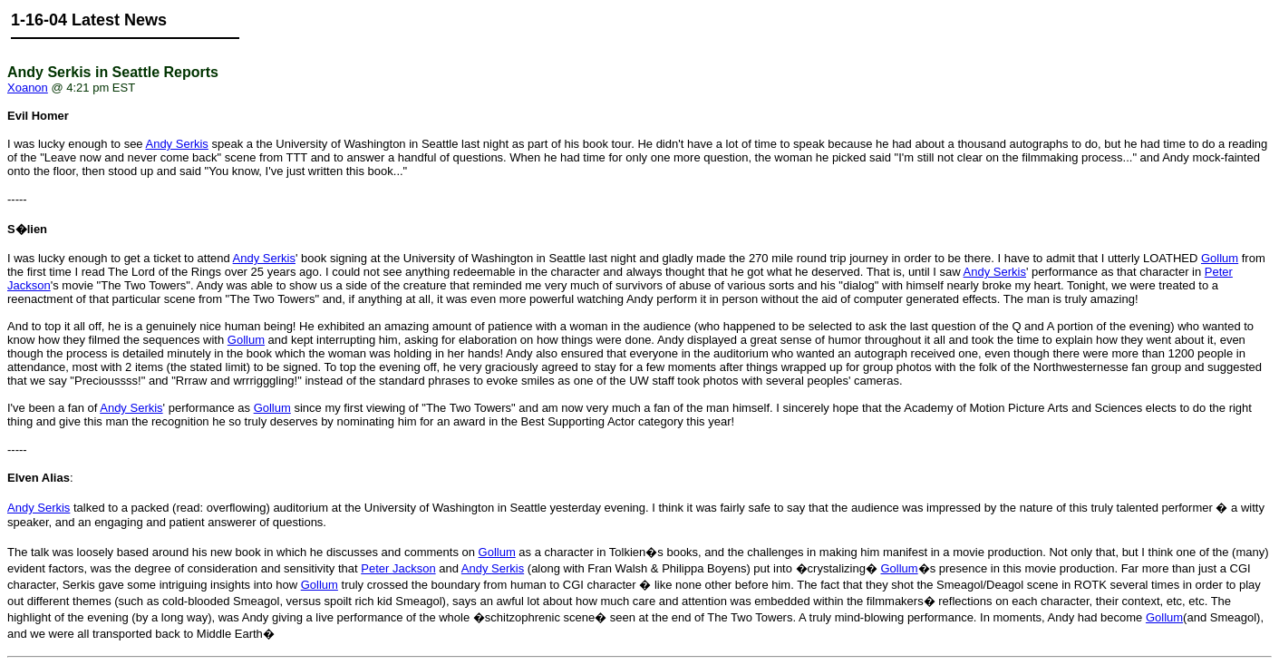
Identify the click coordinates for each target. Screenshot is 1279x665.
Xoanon (27, 87)
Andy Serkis (176, 144)
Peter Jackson (398, 568)
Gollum (1219, 258)
